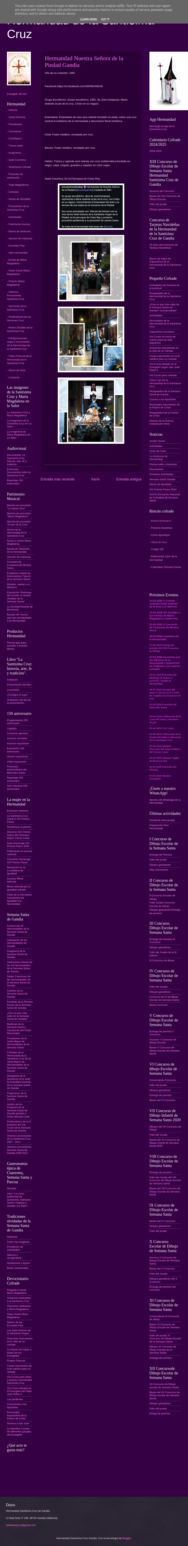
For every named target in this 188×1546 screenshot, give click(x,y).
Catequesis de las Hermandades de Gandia (17, 943)
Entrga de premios (159, 1413)
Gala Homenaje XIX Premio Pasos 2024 (18, 845)
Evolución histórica (17, 810)
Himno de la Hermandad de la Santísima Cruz (17, 532)
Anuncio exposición (18, 743)
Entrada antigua (128, 479)
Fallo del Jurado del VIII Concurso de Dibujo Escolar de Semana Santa (165, 1180)
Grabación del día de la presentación (19, 701)
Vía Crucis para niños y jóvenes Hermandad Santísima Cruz (19, 1379)
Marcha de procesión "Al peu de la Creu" (19, 523)
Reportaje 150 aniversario (15, 482)
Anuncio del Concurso (161, 191)
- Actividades (14, 217)
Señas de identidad (160, 484)
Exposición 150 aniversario (15, 750)
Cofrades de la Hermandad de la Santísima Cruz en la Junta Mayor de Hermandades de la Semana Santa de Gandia (19, 1061)
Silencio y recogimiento (14, 1256)
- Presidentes (14, 124)
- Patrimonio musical (18, 224)
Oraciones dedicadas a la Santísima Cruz (19, 1299)
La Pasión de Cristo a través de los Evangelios (19, 1352)
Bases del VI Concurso (162, 1100)
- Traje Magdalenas (18, 184)
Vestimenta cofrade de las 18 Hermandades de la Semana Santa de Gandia (19, 967)
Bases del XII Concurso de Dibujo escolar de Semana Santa (164, 1395)
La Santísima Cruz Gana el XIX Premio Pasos (18, 818)
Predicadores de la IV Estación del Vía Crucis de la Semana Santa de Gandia (19, 1126)
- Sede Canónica (16, 159)
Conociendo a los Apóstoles (17, 1406)
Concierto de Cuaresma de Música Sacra (19, 565)
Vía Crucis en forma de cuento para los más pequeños (162, 339)
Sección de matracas (19, 556)
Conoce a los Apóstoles (162, 399)
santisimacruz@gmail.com (21, 1525)
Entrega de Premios (160, 854)
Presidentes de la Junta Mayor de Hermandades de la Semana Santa (18, 1043)
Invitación (12, 679)
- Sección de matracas (19, 238)
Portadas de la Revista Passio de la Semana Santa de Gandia (20, 1004)
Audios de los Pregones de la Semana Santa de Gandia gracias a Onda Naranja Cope (18, 1110)
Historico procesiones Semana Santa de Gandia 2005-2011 (19, 1149)
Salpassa (12, 1236)
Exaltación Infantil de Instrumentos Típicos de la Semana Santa (18, 576)
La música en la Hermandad (158, 458)
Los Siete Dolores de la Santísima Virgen (19, 1332)
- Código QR (156, 549)
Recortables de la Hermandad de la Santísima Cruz (165, 323)
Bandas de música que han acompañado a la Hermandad (19, 617)
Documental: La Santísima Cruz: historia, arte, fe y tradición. (17, 460)
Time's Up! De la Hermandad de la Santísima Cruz (165, 383)
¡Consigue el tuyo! (17, 694)
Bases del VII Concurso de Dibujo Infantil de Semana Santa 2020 (164, 1142)
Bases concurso (158, 1004)
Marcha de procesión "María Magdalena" (19, 515)
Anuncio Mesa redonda (15, 880)
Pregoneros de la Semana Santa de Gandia (17, 1096)
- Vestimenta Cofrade (19, 166)
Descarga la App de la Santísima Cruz (161, 128)
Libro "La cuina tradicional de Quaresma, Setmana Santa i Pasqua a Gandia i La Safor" (18, 1199)
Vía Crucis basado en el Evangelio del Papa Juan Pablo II (19, 1391)
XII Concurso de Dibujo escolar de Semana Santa (164, 1386)
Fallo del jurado (158, 204)
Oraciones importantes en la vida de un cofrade (20, 1341)
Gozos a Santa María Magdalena (19, 542)
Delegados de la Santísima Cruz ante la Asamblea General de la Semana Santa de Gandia (19, 1082)
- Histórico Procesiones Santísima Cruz (15, 295)
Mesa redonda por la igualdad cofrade (18, 888)
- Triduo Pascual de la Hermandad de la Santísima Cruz (19, 360)
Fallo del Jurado (158, 986)
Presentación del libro (19, 684)
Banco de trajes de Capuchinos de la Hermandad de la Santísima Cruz (165, 263)
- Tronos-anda (15, 145)
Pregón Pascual (16, 1360)
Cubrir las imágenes (18, 1241)
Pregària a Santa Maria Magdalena (17, 1291)
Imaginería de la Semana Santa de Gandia (17, 954)
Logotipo (12, 728)
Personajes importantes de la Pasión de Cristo (17, 1415)
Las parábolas (15, 1399)
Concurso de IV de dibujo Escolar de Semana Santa (164, 998)
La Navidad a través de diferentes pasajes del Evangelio (19, 1431)
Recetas (11, 1188)
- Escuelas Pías (16, 245)
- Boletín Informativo (160, 520)
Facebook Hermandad (162, 820)
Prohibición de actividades (15, 1248)
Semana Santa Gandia (162, 479)
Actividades (155, 315)
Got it (105, 19)
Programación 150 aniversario (17, 722)
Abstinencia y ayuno (18, 1263)
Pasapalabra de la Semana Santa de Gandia (164, 393)
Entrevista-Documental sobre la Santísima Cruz (18, 472)
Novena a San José (18, 1423)
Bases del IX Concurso (162, 1221)
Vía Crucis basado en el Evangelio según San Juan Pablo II (164, 367)
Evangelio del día (17, 93)
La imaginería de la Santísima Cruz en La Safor (19, 423)
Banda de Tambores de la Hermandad (18, 550)
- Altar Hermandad (17, 252)
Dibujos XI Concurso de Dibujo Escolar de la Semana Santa (162, 1349)
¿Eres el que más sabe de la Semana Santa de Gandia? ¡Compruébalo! (164, 307)
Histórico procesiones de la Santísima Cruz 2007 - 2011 (19, 1138)
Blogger (126, 1538)
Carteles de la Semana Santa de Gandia (17, 993)
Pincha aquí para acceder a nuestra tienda (17, 645)
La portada (13, 689)
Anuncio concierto (17, 738)
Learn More (88, 19)
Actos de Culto (157, 451)
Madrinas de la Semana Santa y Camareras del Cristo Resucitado (19, 1029)
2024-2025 (155, 150)
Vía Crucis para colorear (163, 375)
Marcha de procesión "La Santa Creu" (19, 507)
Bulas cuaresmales (17, 1267)
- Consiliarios (14, 138)
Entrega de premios (160, 1095)
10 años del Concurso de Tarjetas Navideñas (163, 246)
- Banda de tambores (19, 231)
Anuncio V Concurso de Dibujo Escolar (162, 1041)
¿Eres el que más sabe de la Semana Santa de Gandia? (18, 1016)
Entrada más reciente (57, 479)
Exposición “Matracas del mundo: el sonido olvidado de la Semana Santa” (19, 597)
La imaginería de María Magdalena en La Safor (18, 434)
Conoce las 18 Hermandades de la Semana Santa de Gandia (18, 930)
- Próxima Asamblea (160, 527)
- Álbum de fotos (16, 370)
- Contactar (13, 377)
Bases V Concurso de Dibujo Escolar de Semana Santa (164, 1050)
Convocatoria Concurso (162, 1080)
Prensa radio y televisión (163, 464)
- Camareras (14, 131)
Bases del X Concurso (162, 1268)
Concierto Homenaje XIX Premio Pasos (18, 861)
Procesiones (156, 469)
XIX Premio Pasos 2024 (163, 489)
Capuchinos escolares (162, 331)
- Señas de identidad (18, 199)
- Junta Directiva (16, 117)
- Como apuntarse (159, 534)
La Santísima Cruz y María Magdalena (18, 414)
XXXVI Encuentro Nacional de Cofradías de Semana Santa (164, 497)
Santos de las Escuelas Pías (15, 1324)
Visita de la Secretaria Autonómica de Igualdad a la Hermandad (19, 899)
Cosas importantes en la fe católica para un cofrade (164, 357)
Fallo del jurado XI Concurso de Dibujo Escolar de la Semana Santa (165, 1338)
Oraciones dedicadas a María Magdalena (19, 1307)
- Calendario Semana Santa (165, 567)
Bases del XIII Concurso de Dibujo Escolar (164, 198)
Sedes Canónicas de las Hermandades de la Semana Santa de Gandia (18, 981)
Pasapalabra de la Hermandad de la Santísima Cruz (165, 296)
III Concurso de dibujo (161, 960)
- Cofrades (13, 191)
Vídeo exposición (16, 761)
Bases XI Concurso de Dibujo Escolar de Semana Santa (164, 1327)
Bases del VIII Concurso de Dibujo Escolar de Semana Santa (164, 1191)
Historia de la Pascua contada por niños (161, 422)
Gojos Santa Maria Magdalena (17, 1316)
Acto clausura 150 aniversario (17, 787)
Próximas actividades (161, 474)
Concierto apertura (17, 733)
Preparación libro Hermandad (159, 827)
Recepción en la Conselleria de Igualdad (16, 870)
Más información (158, 869)
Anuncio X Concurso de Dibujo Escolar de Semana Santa (164, 1260)
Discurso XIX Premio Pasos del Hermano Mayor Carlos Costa (18, 835)
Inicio (95, 479)
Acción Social (157, 440)
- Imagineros (14, 152)
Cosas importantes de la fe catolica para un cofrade (19, 1368)
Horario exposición (17, 756)
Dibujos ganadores (160, 209)
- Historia (12, 109)
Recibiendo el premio (19, 826)
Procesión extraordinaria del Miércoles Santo (17, 769)
